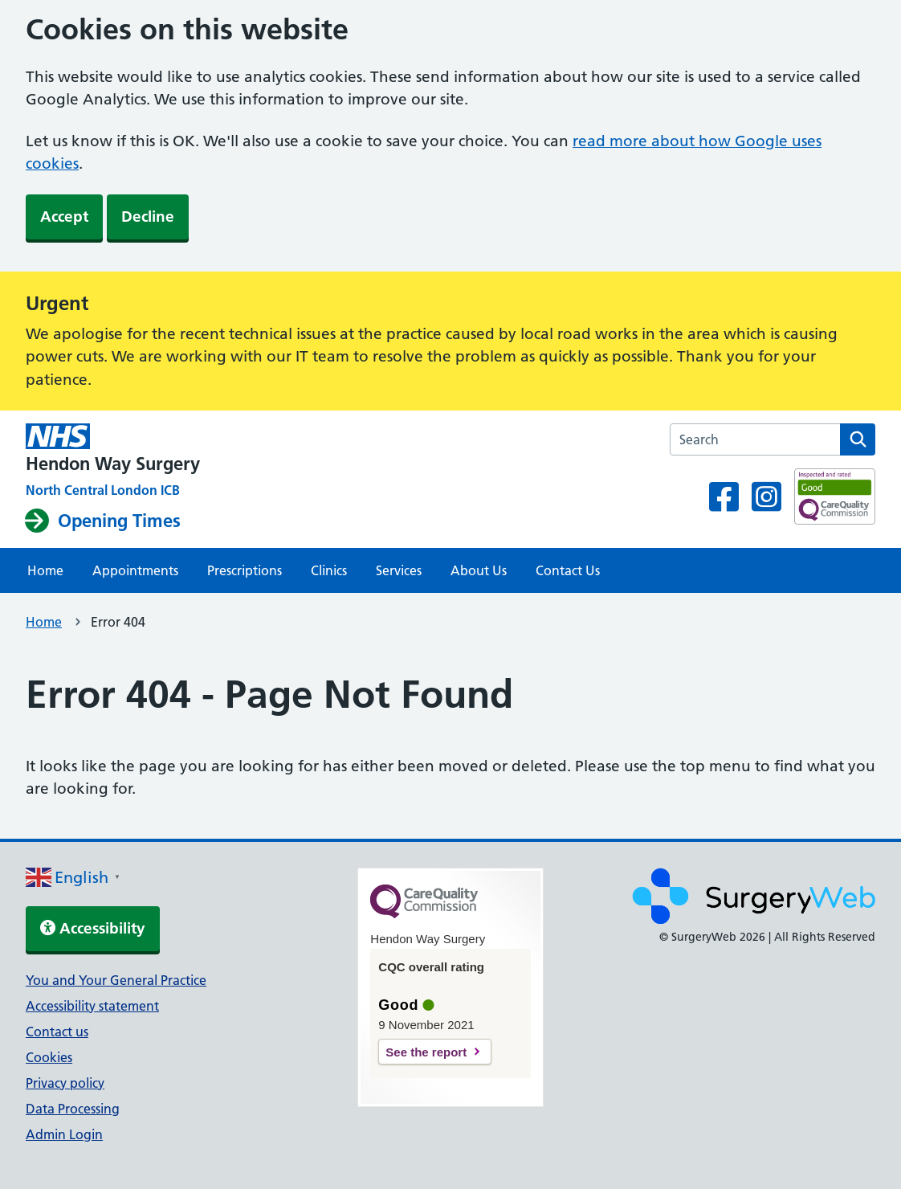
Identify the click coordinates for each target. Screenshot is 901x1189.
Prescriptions (244, 570)
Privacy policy (65, 1083)
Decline (147, 216)
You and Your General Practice (116, 980)
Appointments (135, 570)
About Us (478, 570)
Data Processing (73, 1109)
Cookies (49, 1057)
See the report (426, 1052)
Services (399, 570)
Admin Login (64, 1134)
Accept (64, 216)
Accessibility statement (92, 1006)
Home (45, 570)
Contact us (57, 1032)
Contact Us (568, 570)
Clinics (329, 570)
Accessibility (92, 928)
